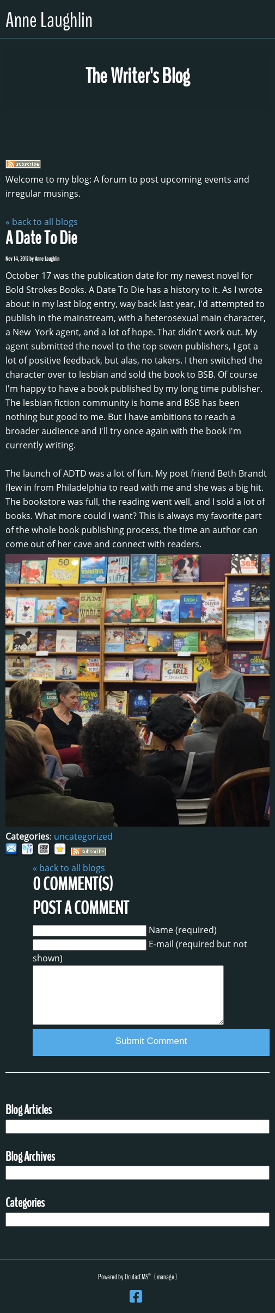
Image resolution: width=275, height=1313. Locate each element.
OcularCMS (138, 1277)
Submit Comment (151, 1041)
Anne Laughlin (49, 20)
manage (165, 1277)
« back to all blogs (41, 222)
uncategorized (83, 836)
